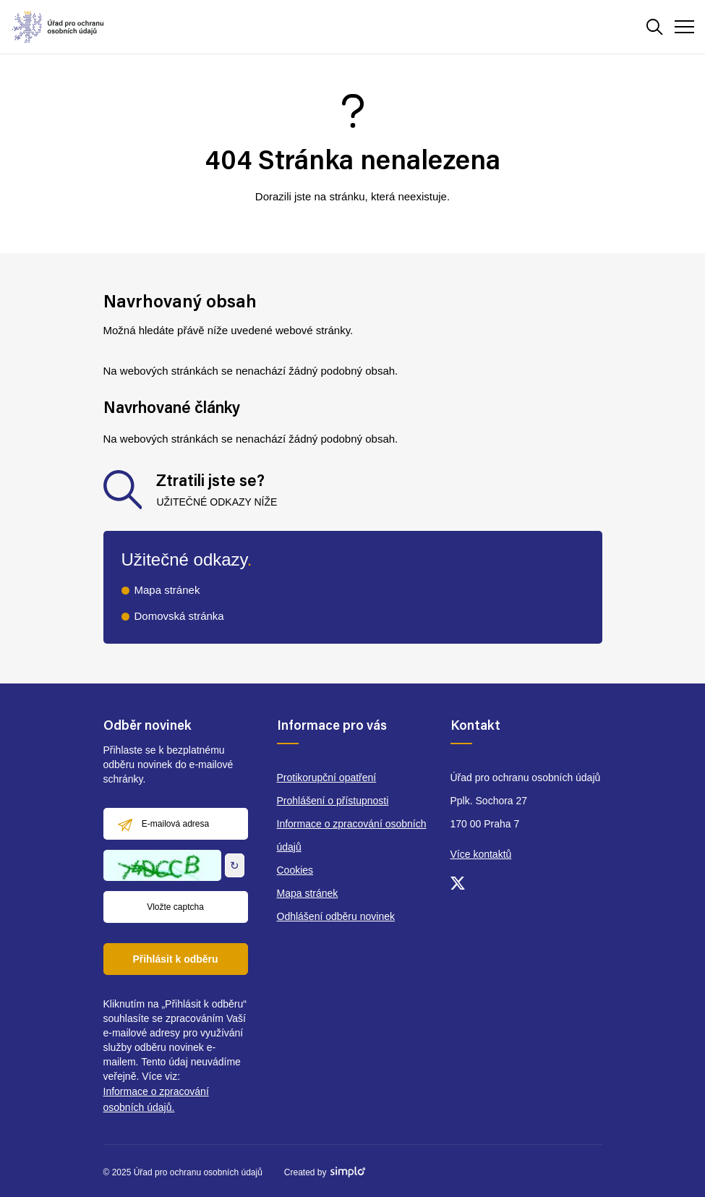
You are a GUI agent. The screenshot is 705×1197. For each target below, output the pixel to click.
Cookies (295, 870)
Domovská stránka (179, 616)
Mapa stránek (167, 590)
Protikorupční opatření (327, 777)
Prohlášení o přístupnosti (333, 800)
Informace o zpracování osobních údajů (352, 835)
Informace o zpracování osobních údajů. (156, 1099)
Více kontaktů (481, 854)
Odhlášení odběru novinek (336, 916)
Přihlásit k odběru (175, 959)
